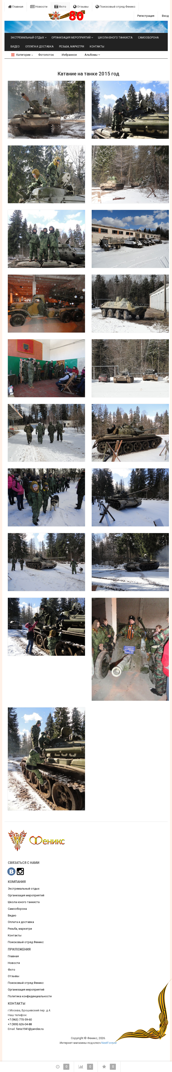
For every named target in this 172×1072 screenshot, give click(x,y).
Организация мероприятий (71, 37)
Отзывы (81, 6)
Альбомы (92, 54)
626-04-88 (20, 1024)
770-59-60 (20, 1019)
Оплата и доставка (39, 46)
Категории (20, 54)
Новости (38, 6)
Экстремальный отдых (27, 37)
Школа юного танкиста (115, 37)
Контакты (97, 46)
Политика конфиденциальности (30, 996)
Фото (60, 6)
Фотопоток (46, 54)
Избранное (69, 54)
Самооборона (148, 37)
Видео (15, 46)
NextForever (109, 1042)
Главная (15, 6)
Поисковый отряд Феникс (115, 6)
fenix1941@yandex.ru (30, 1029)
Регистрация (145, 15)
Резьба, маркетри (71, 46)
